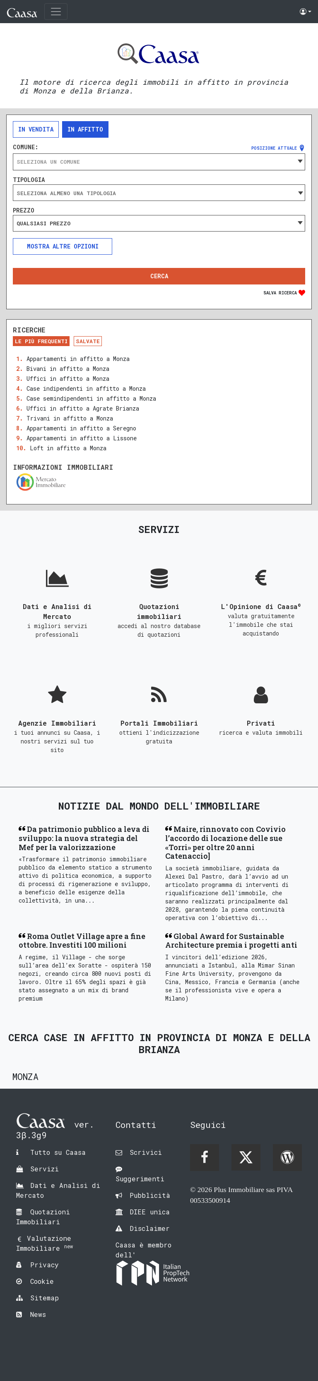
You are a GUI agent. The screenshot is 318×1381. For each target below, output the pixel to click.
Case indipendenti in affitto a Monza (86, 388)
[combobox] (159, 161)
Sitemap (44, 1297)
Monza (25, 1076)
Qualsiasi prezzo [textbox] (43, 223)
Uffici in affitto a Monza (67, 378)
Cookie (42, 1281)
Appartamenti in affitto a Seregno (81, 428)
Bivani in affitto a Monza (67, 369)
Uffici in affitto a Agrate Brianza (82, 408)
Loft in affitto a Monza (68, 448)
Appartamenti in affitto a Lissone (81, 438)
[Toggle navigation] (55, 11)
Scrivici (146, 1152)
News (38, 1314)
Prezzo (23, 210)
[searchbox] (159, 193)
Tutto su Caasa (58, 1152)
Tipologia (29, 180)
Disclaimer (150, 1228)
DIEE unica (150, 1211)
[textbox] (159, 162)
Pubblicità (150, 1195)
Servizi (44, 1168)
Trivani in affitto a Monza (69, 418)
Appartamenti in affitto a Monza (78, 359)
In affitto (85, 129)
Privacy (44, 1264)
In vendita (35, 129)
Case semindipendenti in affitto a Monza (91, 398)
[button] (305, 11)
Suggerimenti (140, 1178)
